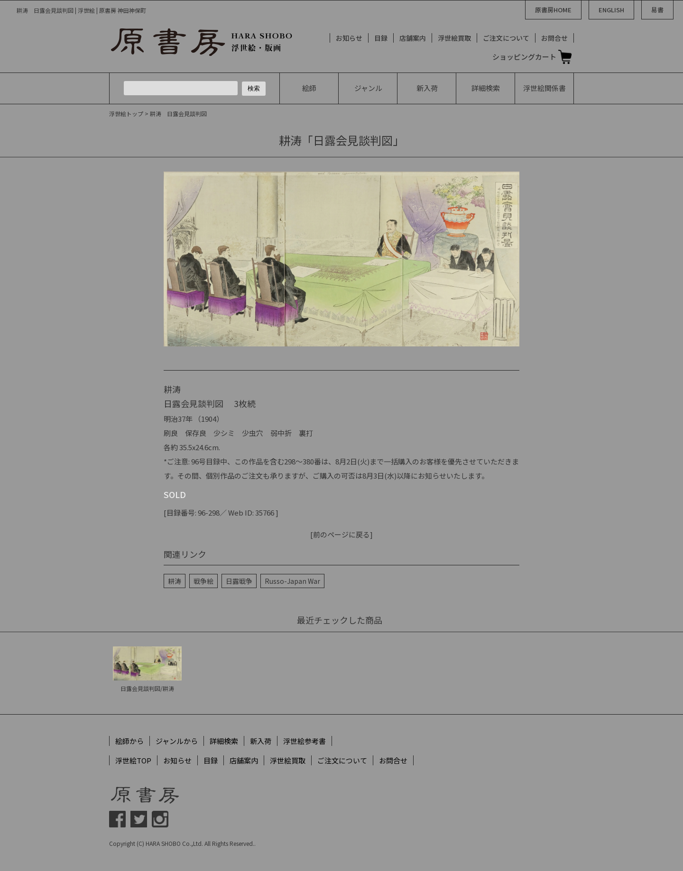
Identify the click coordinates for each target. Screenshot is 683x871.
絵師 (309, 88)
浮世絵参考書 (304, 741)
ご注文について (506, 38)
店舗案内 (412, 38)
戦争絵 (203, 581)
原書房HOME (553, 9)
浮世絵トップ (126, 113)
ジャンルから (177, 741)
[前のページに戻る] (341, 534)
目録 (381, 38)
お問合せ (554, 38)
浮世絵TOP (133, 760)
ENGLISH (611, 9)
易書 (657, 9)
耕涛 (174, 581)
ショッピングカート (524, 57)
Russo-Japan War (292, 581)
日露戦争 (239, 581)
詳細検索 (485, 88)
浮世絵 (544, 88)
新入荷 (427, 88)
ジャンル (368, 88)
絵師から (129, 741)
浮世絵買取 (454, 38)
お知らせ (349, 38)
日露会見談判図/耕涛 (147, 688)
